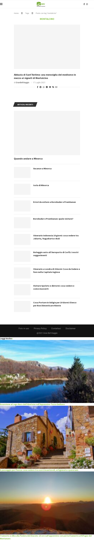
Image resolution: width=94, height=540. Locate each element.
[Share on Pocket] (50, 87)
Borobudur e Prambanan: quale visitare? (53, 218)
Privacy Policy (40, 328)
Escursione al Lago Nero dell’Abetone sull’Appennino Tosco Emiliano (32, 404)
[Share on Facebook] (37, 87)
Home (16, 13)
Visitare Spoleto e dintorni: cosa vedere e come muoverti (53, 287)
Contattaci (56, 328)
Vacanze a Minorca (42, 168)
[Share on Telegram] (47, 87)
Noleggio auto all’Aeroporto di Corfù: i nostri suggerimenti (55, 254)
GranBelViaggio (22, 82)
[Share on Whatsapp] (44, 87)
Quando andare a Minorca (28, 158)
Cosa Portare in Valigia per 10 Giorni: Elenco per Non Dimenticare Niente (55, 304)
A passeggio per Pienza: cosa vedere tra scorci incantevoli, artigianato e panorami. (39, 470)
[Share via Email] (56, 87)
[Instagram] (87, 4)
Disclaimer (71, 328)
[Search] (92, 4)
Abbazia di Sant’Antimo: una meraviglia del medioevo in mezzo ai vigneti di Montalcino (45, 76)
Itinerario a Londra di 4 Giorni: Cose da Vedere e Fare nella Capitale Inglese (56, 270)
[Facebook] (84, 4)
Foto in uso (24, 328)
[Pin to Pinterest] (40, 87)
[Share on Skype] (53, 87)
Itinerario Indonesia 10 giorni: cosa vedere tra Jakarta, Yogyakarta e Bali (56, 237)
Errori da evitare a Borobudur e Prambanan (54, 202)
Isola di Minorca (41, 185)
